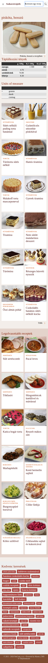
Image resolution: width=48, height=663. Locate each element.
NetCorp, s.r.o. (19, 656)
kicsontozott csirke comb (12, 603)
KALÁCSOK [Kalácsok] (30, 428)
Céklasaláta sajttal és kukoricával (35, 543)
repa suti (24, 621)
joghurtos (28, 595)
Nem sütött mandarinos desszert (32, 237)
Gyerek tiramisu (34, 198)
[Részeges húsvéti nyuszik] (36, 257)
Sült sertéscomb (11, 358)
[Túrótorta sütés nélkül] (13, 148)
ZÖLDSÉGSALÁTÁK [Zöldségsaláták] (33, 538)
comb (14, 581)
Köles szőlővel (11, 541)
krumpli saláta (10, 607)
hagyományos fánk (12, 594)
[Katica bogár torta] (13, 417)
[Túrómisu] (13, 257)
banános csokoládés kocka (16, 576)
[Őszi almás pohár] (13, 293)
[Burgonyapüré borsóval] (13, 490)
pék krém (40, 616)
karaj (37, 595)
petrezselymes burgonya (24, 616)
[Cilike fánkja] (36, 490)
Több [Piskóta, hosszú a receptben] (42, 323)
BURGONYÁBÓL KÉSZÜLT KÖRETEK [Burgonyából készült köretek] (10, 502)
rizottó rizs (35, 620)
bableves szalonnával (28, 571)
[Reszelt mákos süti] (36, 417)
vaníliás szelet (28, 642)
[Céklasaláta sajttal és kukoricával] (36, 527)
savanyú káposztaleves (11, 625)
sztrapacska (27, 629)
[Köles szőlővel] (13, 527)
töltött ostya (35, 638)
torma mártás (22, 638)
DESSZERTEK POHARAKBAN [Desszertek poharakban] (8, 305)
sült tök (41, 634)
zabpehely (8, 646)
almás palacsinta (9, 572)
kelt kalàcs (20, 599)
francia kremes (29, 590)
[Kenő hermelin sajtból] (36, 454)
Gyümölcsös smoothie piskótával (32, 128)
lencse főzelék (35, 608)
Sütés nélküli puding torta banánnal (10, 128)
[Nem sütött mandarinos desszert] (36, 220)
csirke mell (24, 580)
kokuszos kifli (29, 603)
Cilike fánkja (33, 504)
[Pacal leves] (36, 344)
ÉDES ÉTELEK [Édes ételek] (31, 501)
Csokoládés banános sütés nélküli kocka (33, 310)
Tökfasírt (8, 395)
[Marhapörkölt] (13, 454)
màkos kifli (26, 612)
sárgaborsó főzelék (9, 634)
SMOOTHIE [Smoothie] (30, 122)
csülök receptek (11, 585)
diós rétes (6, 590)
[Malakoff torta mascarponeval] (13, 184)
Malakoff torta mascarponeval (11, 200)
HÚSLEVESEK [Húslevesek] (31, 355)
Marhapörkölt (10, 468)
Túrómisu (8, 271)
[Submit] (45, 4)
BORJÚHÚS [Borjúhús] (7, 465)
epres (15, 590)
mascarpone (14, 612)
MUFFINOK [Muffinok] (30, 268)
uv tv (18, 642)
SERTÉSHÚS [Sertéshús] (7, 355)
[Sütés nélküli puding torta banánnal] (13, 111)
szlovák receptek (11, 629)
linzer (5, 612)
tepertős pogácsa (9, 638)
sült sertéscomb (27, 633)
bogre (6, 580)
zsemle (20, 646)
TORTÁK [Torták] (6, 158)
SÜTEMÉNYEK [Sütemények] (8, 122)
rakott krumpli (10, 620)
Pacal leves (32, 358)
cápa (23, 586)
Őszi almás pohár (12, 309)
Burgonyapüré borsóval (10, 508)
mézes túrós (38, 612)
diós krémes (34, 585)
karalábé (7, 599)
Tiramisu (7, 234)
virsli (38, 642)
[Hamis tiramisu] (36, 148)
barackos (35, 576)
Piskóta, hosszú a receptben (33, 56)
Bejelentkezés (25, 659)
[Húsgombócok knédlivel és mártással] (36, 381)
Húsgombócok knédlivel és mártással (33, 398)
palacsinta (8, 616)
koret (39, 603)
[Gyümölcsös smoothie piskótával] (36, 111)
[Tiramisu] (13, 220)
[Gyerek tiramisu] (36, 184)
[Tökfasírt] (13, 381)
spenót (25, 625)
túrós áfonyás (8, 642)
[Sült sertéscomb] (13, 344)
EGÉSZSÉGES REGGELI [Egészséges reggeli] (11, 538)
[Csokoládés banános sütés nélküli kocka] (36, 293)
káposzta (23, 608)
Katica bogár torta (12, 431)
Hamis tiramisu (34, 161)
